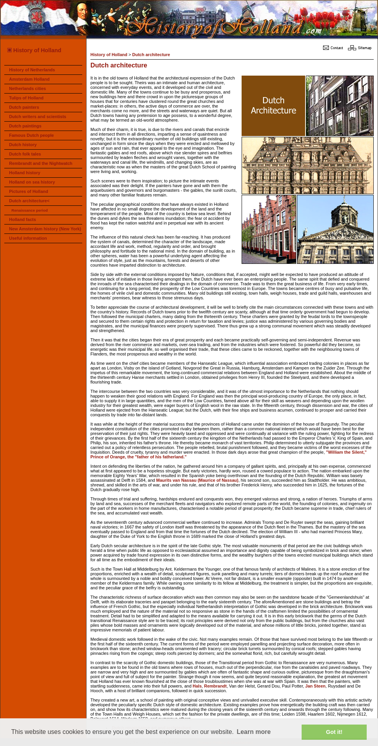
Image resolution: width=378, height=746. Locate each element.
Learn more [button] (253, 731)
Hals (197, 686)
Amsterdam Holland (29, 79)
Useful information (28, 238)
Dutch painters (24, 107)
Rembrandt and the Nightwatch (40, 163)
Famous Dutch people (31, 135)
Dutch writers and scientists (37, 116)
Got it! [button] (334, 732)
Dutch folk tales (25, 154)
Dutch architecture (151, 54)
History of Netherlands (32, 69)
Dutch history (23, 144)
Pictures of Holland (28, 191)
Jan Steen (315, 686)
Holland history (24, 172)
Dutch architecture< (29, 200)
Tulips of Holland (26, 97)
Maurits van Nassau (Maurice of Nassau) (197, 480)
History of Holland (34, 50)
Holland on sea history (32, 182)
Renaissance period (29, 210)
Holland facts (22, 219)
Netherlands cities (27, 88)
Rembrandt (215, 686)
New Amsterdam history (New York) (45, 228)
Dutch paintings (25, 126)
